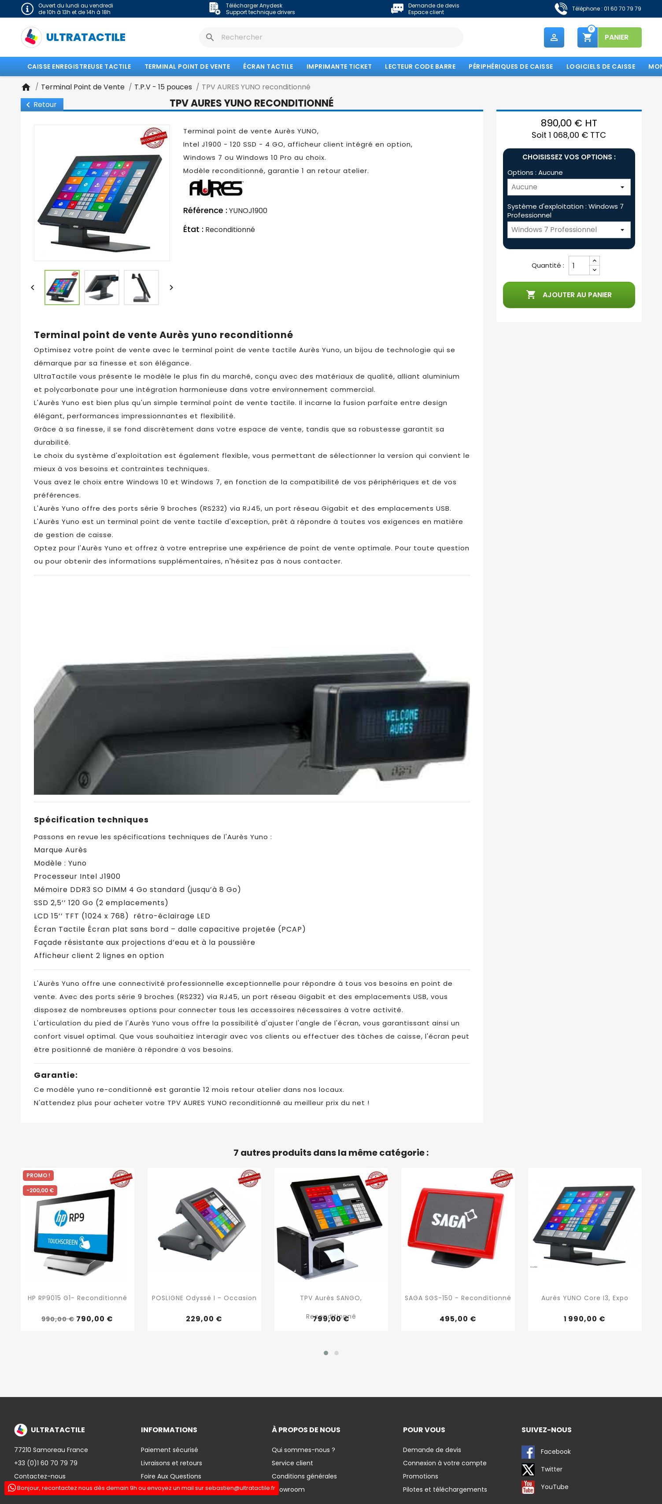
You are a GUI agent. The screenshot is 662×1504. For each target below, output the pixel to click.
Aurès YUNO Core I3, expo (585, 1298)
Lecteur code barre (420, 67)
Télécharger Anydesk (254, 5)
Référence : (205, 211)
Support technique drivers (260, 12)
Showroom (288, 1490)
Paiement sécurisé (169, 1450)
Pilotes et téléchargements (445, 1490)
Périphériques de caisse (511, 67)
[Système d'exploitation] (569, 230)
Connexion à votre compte (445, 1463)
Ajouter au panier (569, 296)
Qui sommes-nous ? (303, 1450)
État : (193, 230)
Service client (292, 1463)
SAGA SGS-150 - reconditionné (458, 1298)
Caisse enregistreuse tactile (79, 67)
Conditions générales (304, 1476)
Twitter (541, 1470)
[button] (326, 1353)
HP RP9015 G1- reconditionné (77, 1298)
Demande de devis (433, 5)
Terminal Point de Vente (187, 67)
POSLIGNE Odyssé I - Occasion (204, 1298)
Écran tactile (268, 67)
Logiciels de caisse (601, 67)
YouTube (545, 1487)
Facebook (546, 1452)
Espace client (426, 12)
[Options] (569, 188)
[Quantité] (579, 266)
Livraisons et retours (171, 1463)
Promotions (420, 1476)
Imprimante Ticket (339, 67)
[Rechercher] (331, 37)
